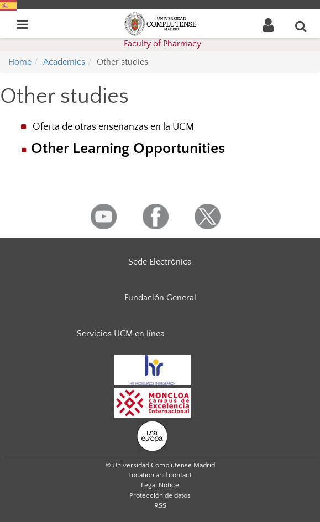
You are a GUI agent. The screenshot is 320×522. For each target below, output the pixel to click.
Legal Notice (160, 485)
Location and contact (160, 475)
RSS (160, 505)
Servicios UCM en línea (121, 334)
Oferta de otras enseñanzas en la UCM (113, 127)
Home (20, 62)
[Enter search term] (301, 26)
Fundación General (160, 298)
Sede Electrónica (160, 262)
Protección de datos (160, 495)
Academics (64, 62)
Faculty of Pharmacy (162, 44)
